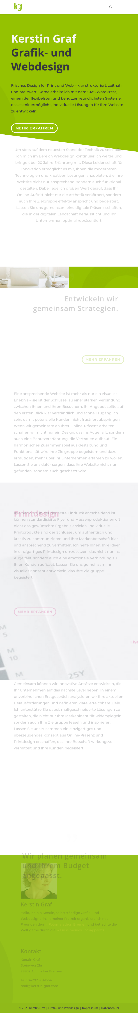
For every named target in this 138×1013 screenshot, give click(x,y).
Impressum (90, 1008)
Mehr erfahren (34, 126)
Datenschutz (110, 1008)
